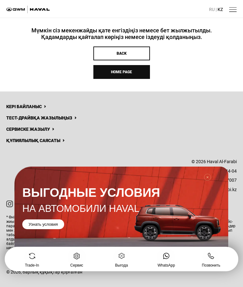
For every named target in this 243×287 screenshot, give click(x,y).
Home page (121, 72)
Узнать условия (43, 224)
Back (122, 53)
